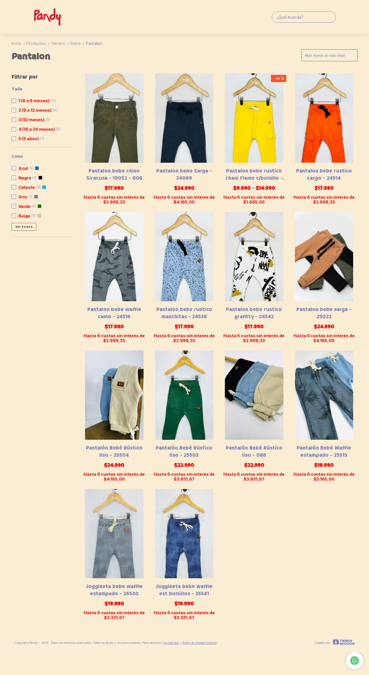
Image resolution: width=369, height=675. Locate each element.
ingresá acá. (171, 642)
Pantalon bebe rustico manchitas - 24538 (184, 313)
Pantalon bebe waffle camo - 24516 (114, 313)
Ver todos (24, 226)
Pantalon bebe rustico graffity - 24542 (254, 313)
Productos (39, 43)
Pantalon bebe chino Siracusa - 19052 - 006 (114, 174)
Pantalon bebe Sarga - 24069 (184, 174)
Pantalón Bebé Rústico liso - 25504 (114, 451)
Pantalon (94, 43)
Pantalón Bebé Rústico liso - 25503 (184, 451)
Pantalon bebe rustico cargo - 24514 (324, 174)
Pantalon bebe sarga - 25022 (323, 313)
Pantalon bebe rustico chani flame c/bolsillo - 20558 (254, 174)
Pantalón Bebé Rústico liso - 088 (254, 451)
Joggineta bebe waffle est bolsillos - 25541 (184, 590)
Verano (60, 43)
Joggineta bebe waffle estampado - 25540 (114, 590)
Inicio (19, 43)
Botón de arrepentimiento (199, 642)
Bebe (78, 43)
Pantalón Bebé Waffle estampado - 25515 (324, 451)
